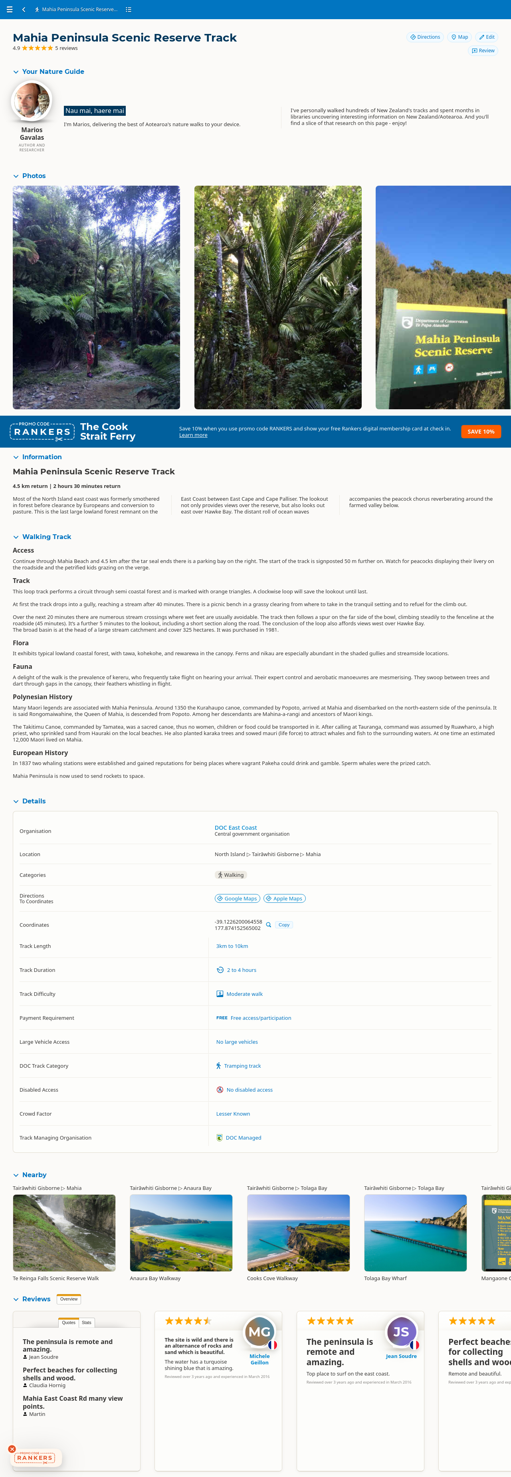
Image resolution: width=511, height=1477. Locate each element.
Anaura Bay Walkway (155, 1278)
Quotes (68, 1322)
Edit (487, 37)
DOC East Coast (236, 827)
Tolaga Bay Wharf (385, 1278)
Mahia (74, 1188)
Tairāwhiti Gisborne (36, 1188)
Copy (284, 924)
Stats (86, 1322)
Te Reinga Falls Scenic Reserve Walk (56, 1278)
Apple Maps (283, 898)
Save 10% (481, 431)
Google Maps (237, 898)
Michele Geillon (260, 1359)
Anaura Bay (198, 1188)
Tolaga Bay (314, 1188)
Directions (425, 37)
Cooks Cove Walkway (272, 1278)
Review (483, 50)
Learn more (193, 434)
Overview (68, 1299)
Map (459, 37)
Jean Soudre (401, 1356)
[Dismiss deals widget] (12, 1449)
